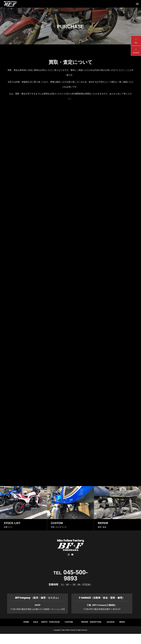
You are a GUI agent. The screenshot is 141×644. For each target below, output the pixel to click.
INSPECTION (48, 632)
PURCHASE (81, 623)
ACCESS (70, 632)
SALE (37, 623)
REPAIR (126, 623)
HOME (15, 623)
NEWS (93, 632)
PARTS (59, 623)
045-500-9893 (75, 575)
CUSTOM (104, 623)
